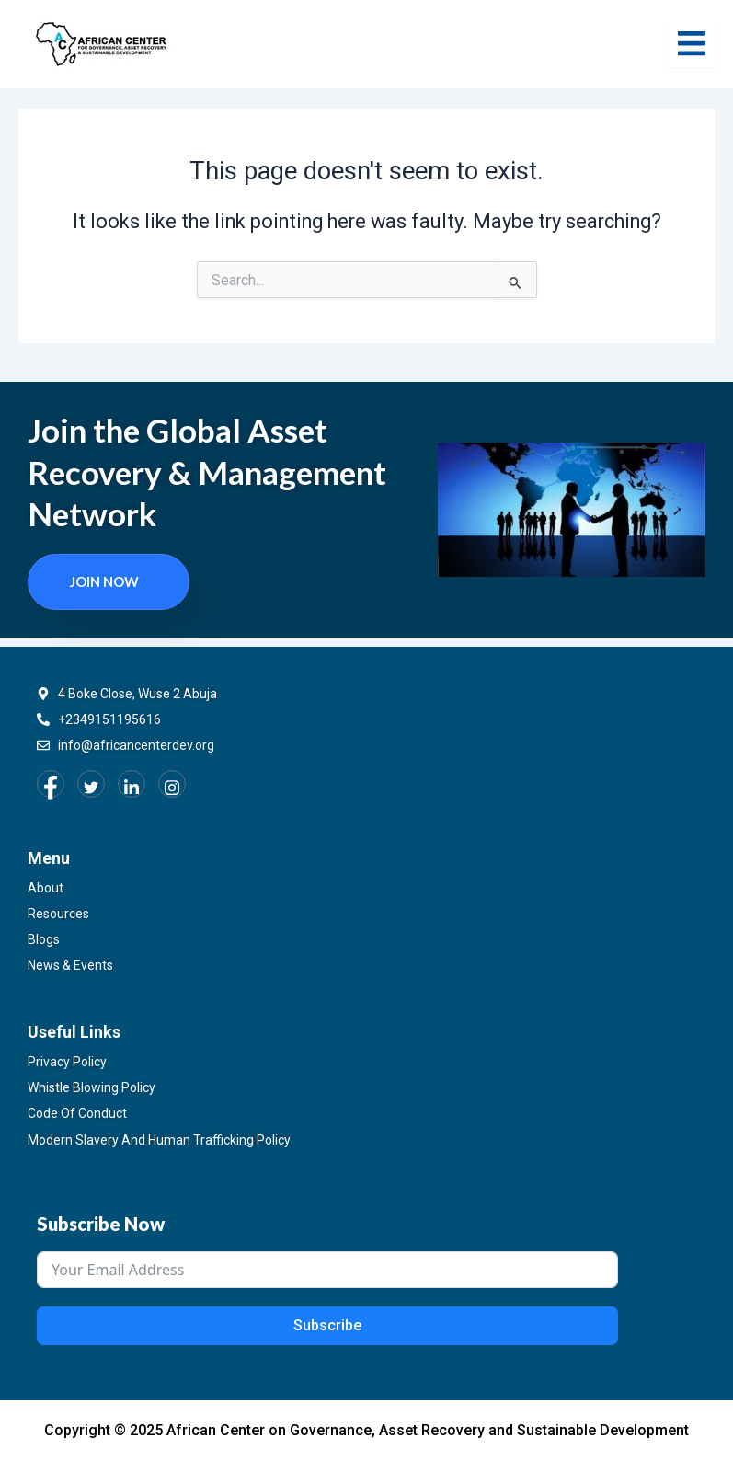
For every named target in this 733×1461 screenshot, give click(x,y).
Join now (104, 581)
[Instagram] (172, 784)
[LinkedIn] (131, 784)
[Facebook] (50, 784)
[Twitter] (91, 784)
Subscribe (327, 1325)
